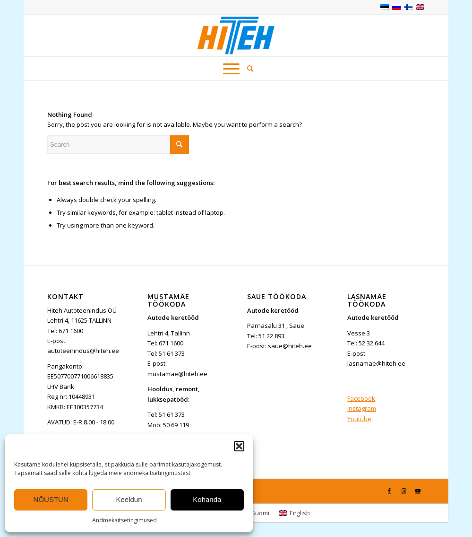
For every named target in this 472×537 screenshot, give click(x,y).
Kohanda (207, 499)
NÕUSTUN (51, 499)
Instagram (361, 408)
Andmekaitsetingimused (124, 520)
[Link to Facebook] (389, 491)
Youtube (359, 418)
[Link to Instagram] (403, 491)
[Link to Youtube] (418, 491)
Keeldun (129, 499)
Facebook (361, 398)
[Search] (248, 68)
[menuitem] (248, 68)
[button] (239, 446)
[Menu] (231, 68)
